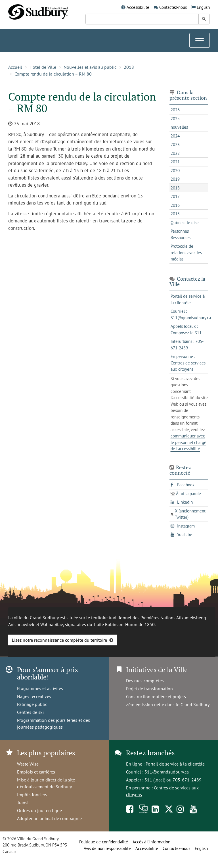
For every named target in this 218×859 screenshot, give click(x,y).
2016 (175, 205)
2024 (175, 136)
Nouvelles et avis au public (90, 67)
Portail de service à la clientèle (175, 764)
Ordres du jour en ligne (39, 810)
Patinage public (32, 704)
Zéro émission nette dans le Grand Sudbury (167, 704)
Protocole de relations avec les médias (186, 252)
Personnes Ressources (180, 234)
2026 (175, 109)
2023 (175, 144)
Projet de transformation (149, 688)
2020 (175, 170)
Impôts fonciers (32, 794)
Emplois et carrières (36, 772)
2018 (129, 67)
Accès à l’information (151, 842)
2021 (175, 161)
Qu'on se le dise (185, 222)
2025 (175, 118)
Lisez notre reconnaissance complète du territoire (59, 640)
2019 (175, 179)
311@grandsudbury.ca (166, 772)
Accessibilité (138, 7)
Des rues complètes (145, 680)
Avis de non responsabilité (107, 848)
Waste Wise (28, 764)
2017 (175, 196)
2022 (175, 153)
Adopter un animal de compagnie (49, 818)
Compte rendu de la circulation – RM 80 (53, 74)
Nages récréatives (34, 696)
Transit (23, 802)
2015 (175, 213)
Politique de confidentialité (103, 842)
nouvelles (179, 127)
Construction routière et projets (156, 696)
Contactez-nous (173, 7)
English (203, 7)
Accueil (15, 67)
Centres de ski (30, 712)
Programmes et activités (40, 688)
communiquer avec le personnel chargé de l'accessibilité (188, 442)
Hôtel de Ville (43, 67)
